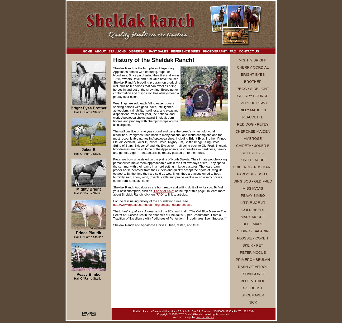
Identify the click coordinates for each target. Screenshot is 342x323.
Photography (215, 51)
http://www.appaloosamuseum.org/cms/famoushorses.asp (152, 204)
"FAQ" (160, 194)
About (100, 51)
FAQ (233, 51)
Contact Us (249, 51)
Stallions (117, 51)
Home (87, 51)
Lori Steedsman (205, 317)
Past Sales (158, 51)
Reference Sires (185, 51)
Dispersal (137, 51)
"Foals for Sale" (163, 191)
